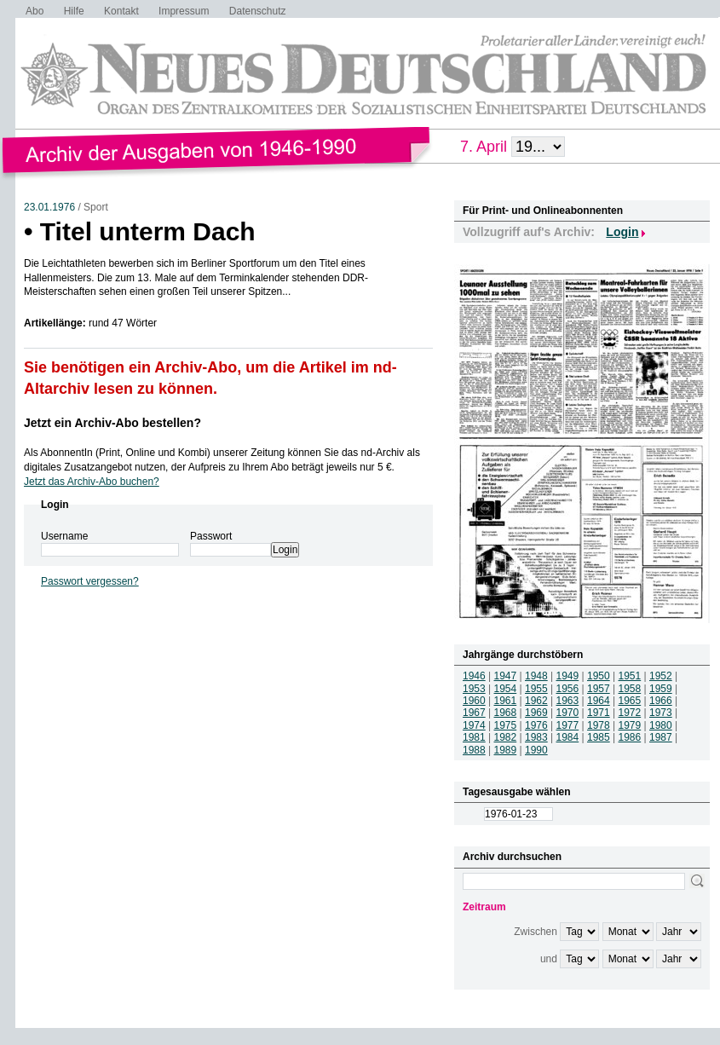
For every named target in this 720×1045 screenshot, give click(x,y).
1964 (598, 701)
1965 (630, 701)
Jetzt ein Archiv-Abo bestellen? (112, 423)
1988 (474, 750)
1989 (505, 750)
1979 (630, 725)
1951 (630, 676)
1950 (598, 676)
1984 (567, 737)
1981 (474, 737)
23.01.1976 (49, 207)
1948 (536, 676)
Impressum (183, 11)
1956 (567, 689)
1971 (598, 713)
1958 (630, 689)
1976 (536, 725)
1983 (536, 737)
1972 (630, 713)
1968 (505, 713)
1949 (567, 676)
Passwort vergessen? (90, 581)
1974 (474, 725)
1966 (660, 701)
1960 (474, 701)
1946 (474, 676)
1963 (567, 701)
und (548, 959)
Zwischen (535, 932)
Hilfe (74, 11)
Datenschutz (257, 11)
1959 (660, 689)
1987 (660, 737)
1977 (567, 725)
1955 (536, 689)
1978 (598, 725)
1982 (505, 737)
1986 (630, 737)
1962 (536, 701)
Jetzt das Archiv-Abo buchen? (91, 482)
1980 (660, 725)
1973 (660, 713)
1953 (474, 689)
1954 (505, 689)
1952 (660, 676)
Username (64, 536)
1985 (598, 737)
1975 (505, 725)
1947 (505, 676)
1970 (567, 713)
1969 (536, 713)
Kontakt (121, 11)
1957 (598, 689)
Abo (34, 11)
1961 (505, 701)
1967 (474, 713)
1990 (536, 750)
